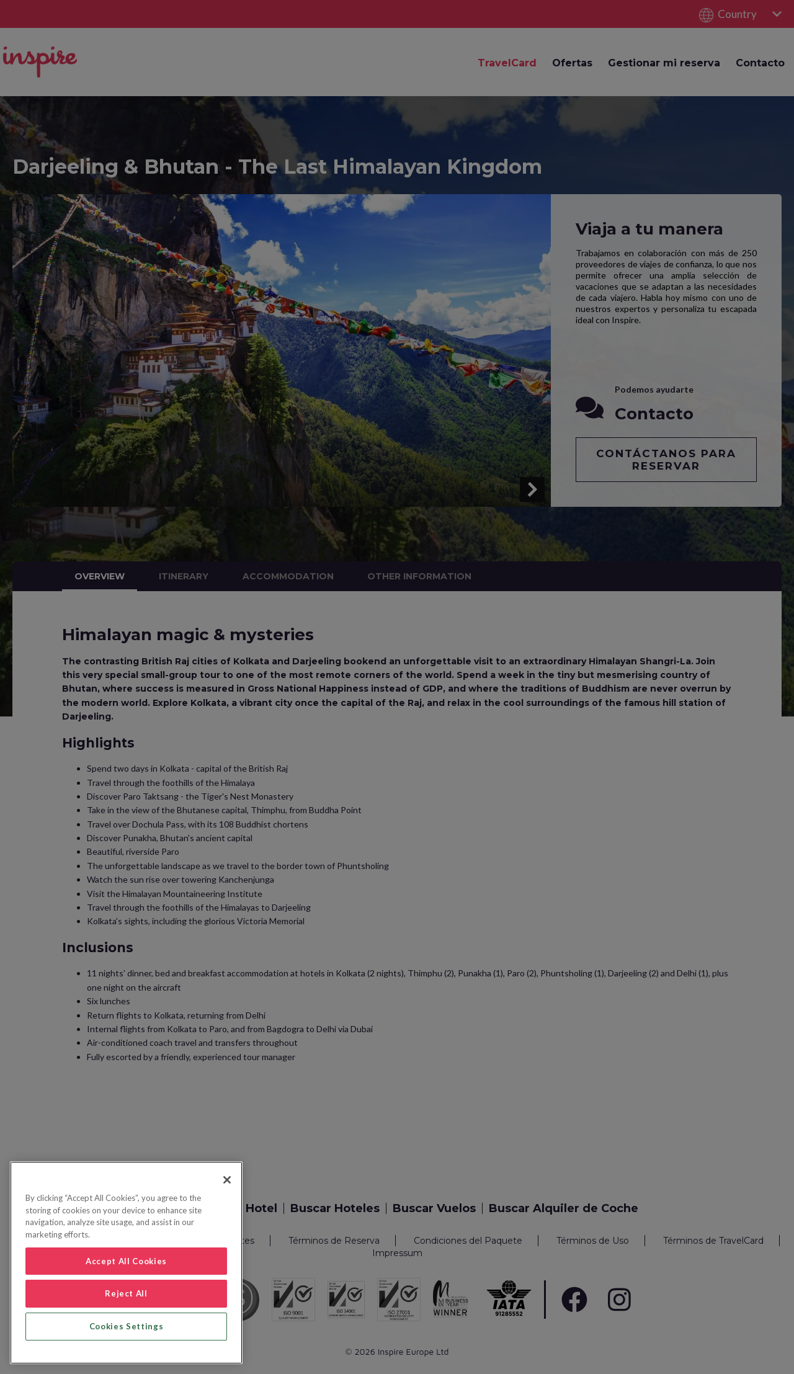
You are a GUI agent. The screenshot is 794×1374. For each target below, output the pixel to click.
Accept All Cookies (126, 1261)
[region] (126, 1262)
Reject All (126, 1293)
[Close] (227, 1179)
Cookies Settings (126, 1326)
